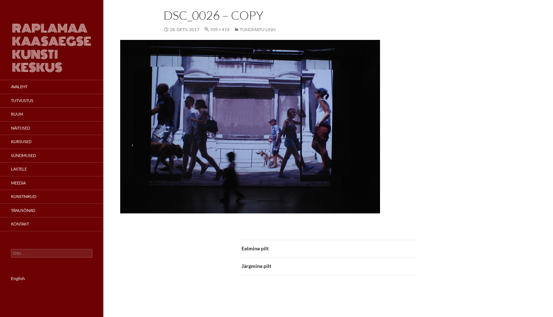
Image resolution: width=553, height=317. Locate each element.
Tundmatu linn (258, 29)
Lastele (19, 169)
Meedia (18, 182)
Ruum (17, 114)
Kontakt (20, 223)
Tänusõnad (23, 210)
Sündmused (23, 155)
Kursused (21, 141)
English (18, 278)
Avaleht (19, 86)
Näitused (20, 128)
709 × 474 (219, 29)
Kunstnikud (23, 196)
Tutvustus (22, 100)
